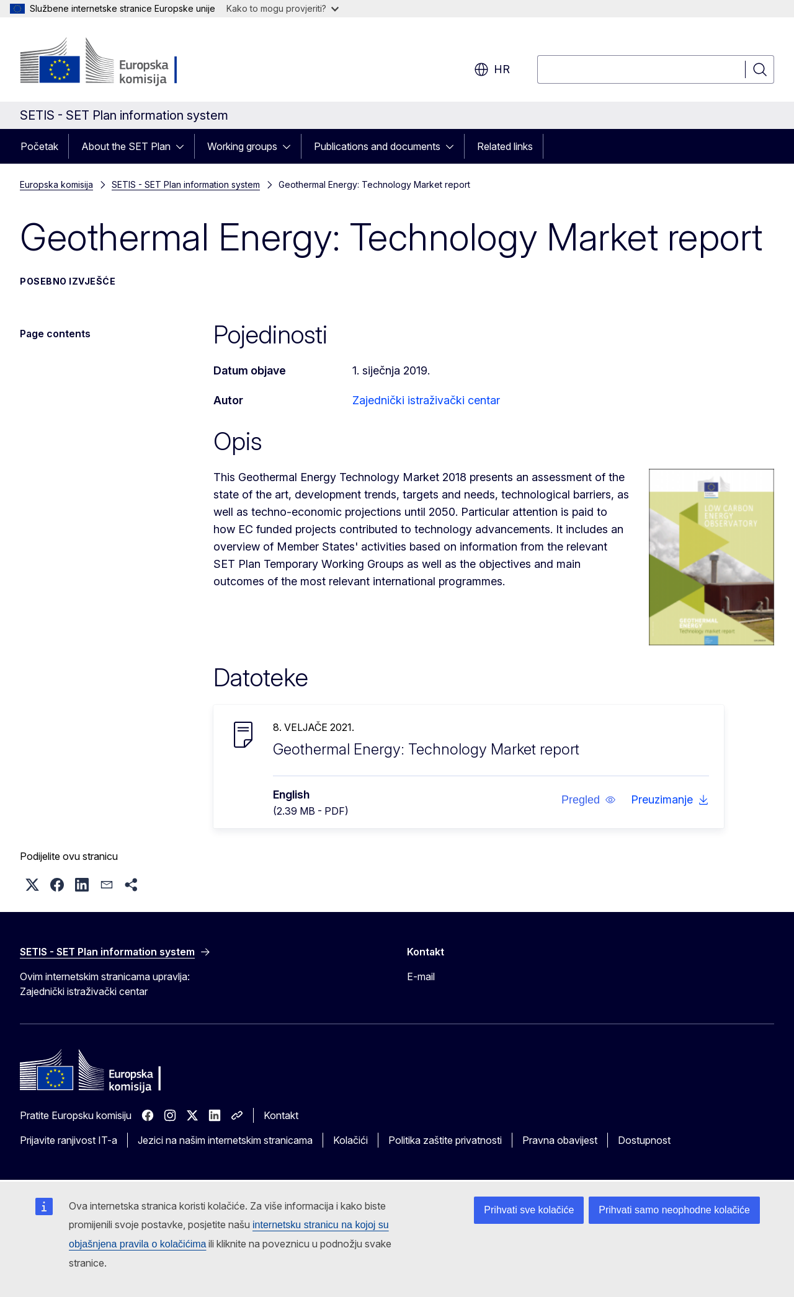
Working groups (242, 146)
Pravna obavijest (559, 1140)
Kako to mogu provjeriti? (282, 8)
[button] (588, 800)
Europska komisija (56, 184)
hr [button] (492, 69)
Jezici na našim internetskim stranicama (225, 1140)
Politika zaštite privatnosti (445, 1140)
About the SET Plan (126, 146)
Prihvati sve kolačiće (529, 1210)
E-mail (421, 976)
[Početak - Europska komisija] (120, 62)
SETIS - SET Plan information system (186, 184)
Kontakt (281, 1115)
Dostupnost (644, 1140)
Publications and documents (377, 146)
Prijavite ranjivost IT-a (68, 1140)
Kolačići (350, 1140)
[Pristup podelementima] (183, 146)
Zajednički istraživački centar (426, 400)
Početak (39, 146)
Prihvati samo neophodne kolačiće (674, 1210)
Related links (505, 146)
